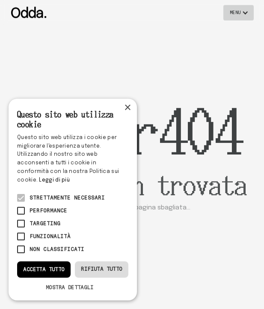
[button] (238, 12)
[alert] (73, 199)
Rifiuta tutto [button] (101, 269)
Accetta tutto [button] (43, 270)
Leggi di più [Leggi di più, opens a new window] (54, 180)
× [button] (127, 108)
